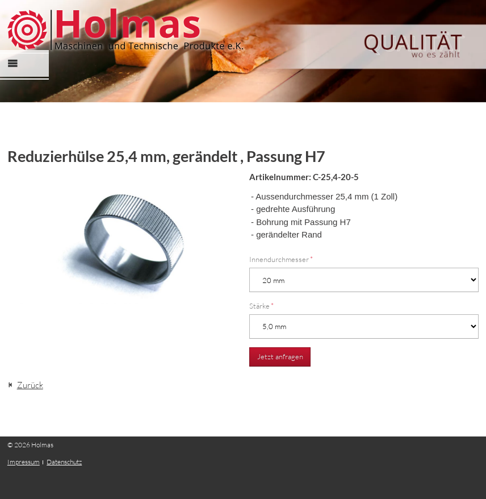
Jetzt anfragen (280, 356)
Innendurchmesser (281, 259)
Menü (19, 73)
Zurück (30, 385)
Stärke (261, 305)
